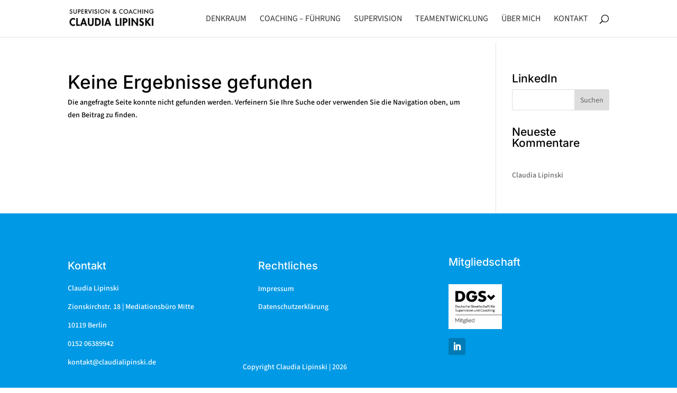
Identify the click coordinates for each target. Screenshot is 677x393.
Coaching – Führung (300, 19)
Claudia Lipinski (537, 175)
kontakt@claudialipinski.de (112, 362)
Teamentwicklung (451, 19)
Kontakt (571, 19)
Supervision (378, 19)
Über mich (521, 19)
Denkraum (226, 19)
